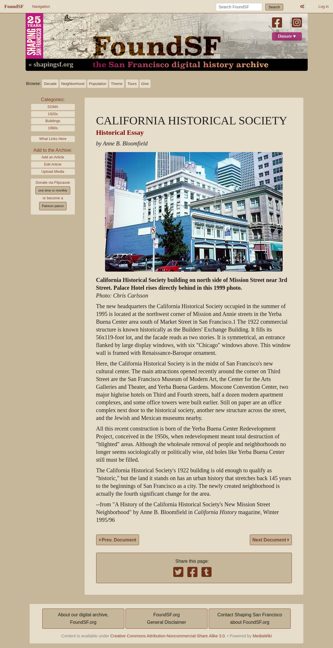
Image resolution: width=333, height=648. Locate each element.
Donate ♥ (287, 36)
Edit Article (52, 164)
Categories (52, 99)
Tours (132, 84)
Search (274, 7)
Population (97, 84)
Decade (50, 84)
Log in (324, 6)
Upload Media (52, 171)
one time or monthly (52, 190)
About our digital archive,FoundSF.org (83, 618)
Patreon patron (53, 206)
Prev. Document (117, 539)
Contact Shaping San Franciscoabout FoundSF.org (249, 618)
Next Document (270, 539)
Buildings (52, 121)
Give (145, 84)
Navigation (41, 6)
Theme (116, 84)
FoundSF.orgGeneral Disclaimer (166, 618)
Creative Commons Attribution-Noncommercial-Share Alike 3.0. (168, 636)
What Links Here (52, 139)
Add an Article (52, 157)
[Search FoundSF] (239, 7)
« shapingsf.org (50, 64)
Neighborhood (72, 84)
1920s (53, 114)
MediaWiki (262, 636)
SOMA (52, 107)
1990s (53, 128)
